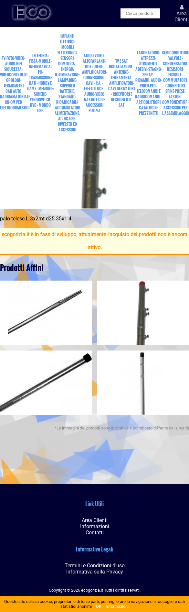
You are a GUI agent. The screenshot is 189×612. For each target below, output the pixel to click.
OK (98, 606)
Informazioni (117, 606)
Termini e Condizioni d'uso (95, 565)
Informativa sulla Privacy (94, 572)
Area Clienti (95, 520)
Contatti (95, 532)
